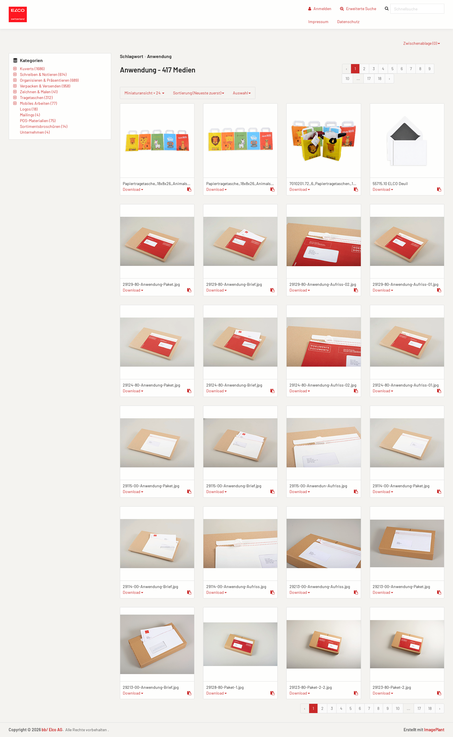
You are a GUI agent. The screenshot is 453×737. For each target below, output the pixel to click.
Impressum (320, 21)
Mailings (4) (30, 114)
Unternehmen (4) (35, 132)
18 (379, 78)
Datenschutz (350, 21)
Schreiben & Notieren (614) (43, 74)
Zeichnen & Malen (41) (38, 91)
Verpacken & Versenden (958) (45, 85)
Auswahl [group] (242, 92)
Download (133, 189)
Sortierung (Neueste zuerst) (198, 92)
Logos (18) (29, 109)
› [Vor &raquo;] (389, 78)
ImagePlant (434, 729)
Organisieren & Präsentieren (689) (49, 80)
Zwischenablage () (421, 43)
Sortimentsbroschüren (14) (43, 126)
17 (369, 78)
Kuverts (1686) (32, 68)
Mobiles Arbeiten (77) (38, 103)
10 (347, 78)
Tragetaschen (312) (36, 97)
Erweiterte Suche (360, 8)
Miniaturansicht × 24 (144, 92)
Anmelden (319, 8)
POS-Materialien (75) (37, 120)
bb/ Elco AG (52, 729)
